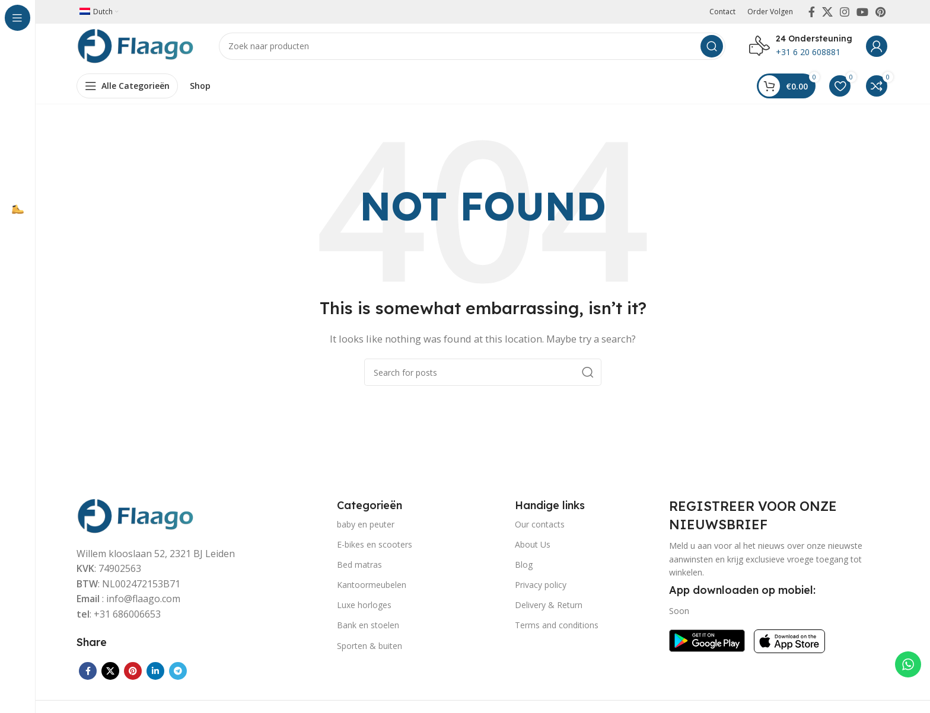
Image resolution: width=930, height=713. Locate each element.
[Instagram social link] (844, 12)
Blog (524, 567)
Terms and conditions (556, 628)
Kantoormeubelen (371, 587)
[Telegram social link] (178, 674)
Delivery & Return (548, 607)
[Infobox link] (800, 47)
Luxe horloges (364, 607)
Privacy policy (540, 587)
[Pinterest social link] (880, 12)
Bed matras (359, 567)
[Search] (472, 47)
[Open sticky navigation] (127, 89)
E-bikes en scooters (374, 546)
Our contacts (540, 526)
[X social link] (827, 12)
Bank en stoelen (368, 628)
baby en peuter (365, 526)
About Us (532, 546)
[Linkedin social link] (155, 674)
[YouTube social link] (862, 12)
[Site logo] (136, 46)
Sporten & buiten (369, 648)
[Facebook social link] (811, 12)
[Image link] (136, 517)
